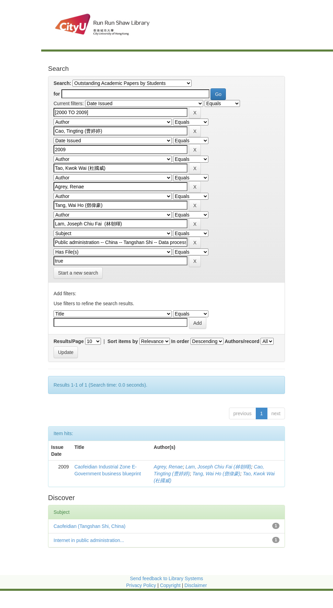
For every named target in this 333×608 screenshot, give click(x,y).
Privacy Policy (141, 585)
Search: (62, 83)
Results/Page (69, 341)
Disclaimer (195, 585)
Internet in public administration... (89, 540)
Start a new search (78, 273)
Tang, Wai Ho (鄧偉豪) (216, 473)
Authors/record (242, 341)
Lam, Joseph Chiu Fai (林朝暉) (218, 466)
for (57, 94)
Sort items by (122, 341)
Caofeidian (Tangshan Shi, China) (89, 526)
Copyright (171, 585)
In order (180, 341)
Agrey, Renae (168, 466)
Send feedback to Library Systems (166, 578)
